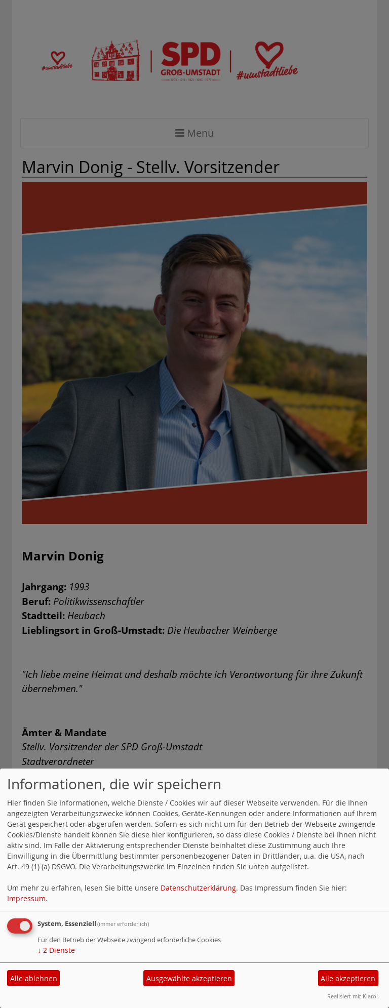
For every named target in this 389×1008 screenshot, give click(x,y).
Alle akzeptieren (348, 978)
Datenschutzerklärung (198, 888)
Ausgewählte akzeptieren (189, 978)
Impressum (26, 898)
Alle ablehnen (33, 978)
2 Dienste (56, 950)
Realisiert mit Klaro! (352, 996)
